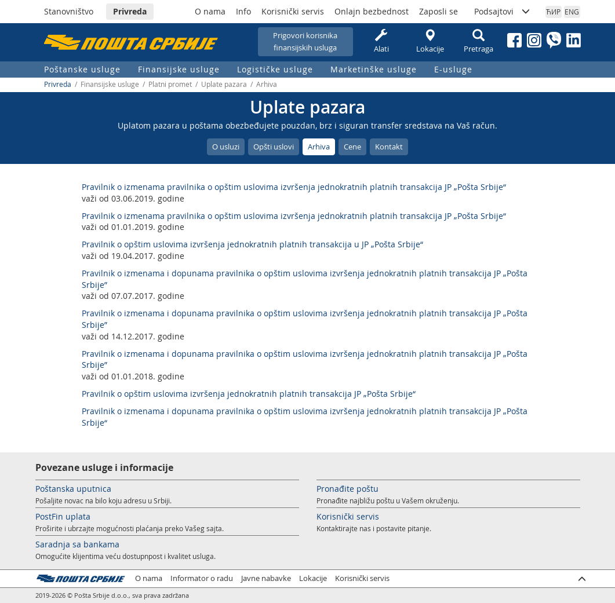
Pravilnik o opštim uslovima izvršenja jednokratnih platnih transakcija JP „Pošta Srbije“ (249, 393)
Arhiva (319, 146)
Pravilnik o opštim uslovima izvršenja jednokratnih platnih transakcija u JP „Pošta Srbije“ (252, 244)
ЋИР (553, 11)
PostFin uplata (62, 516)
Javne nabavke (266, 578)
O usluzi (225, 146)
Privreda (130, 11)
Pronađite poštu (347, 488)
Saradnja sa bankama (77, 544)
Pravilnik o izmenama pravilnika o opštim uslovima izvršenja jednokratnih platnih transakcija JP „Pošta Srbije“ (294, 186)
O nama (210, 11)
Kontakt (389, 146)
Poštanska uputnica (73, 488)
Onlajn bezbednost (371, 11)
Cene (352, 146)
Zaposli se (438, 11)
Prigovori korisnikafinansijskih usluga (305, 41)
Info (243, 11)
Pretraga (479, 41)
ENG (572, 11)
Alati (381, 41)
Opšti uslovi (273, 146)
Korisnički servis (292, 11)
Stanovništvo (68, 11)
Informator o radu (201, 578)
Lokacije (430, 41)
